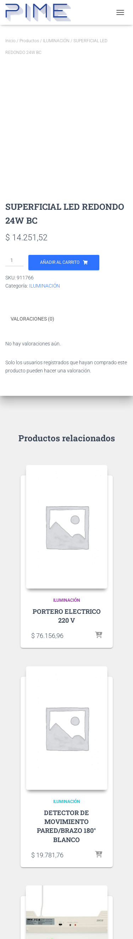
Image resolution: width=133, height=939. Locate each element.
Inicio (10, 40)
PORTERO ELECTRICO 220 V (67, 615)
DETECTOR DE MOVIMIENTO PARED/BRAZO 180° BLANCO (66, 826)
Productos (29, 40)
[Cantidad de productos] (14, 260)
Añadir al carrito (59, 262)
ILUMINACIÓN (56, 40)
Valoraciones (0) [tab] (32, 319)
